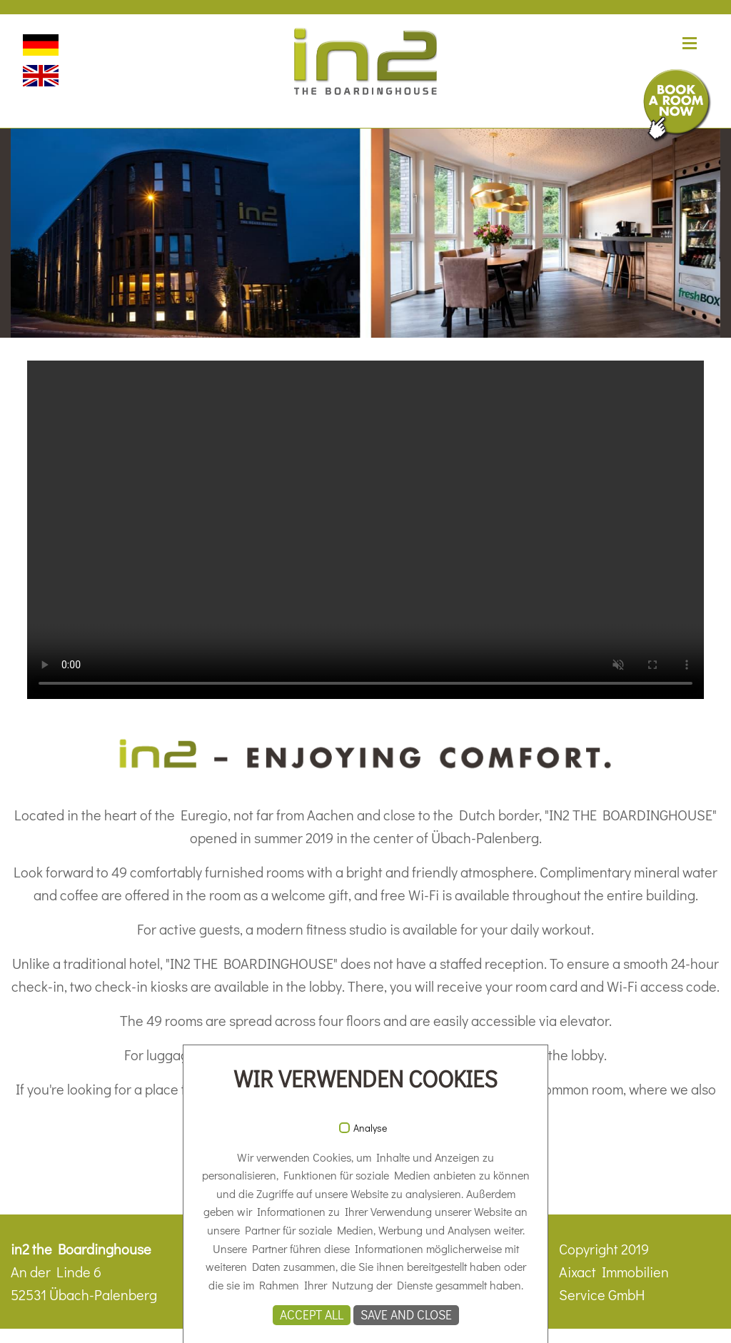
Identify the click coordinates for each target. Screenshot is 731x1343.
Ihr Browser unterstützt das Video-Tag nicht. (365, 530)
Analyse (370, 1127)
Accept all (311, 1315)
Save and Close (406, 1315)
